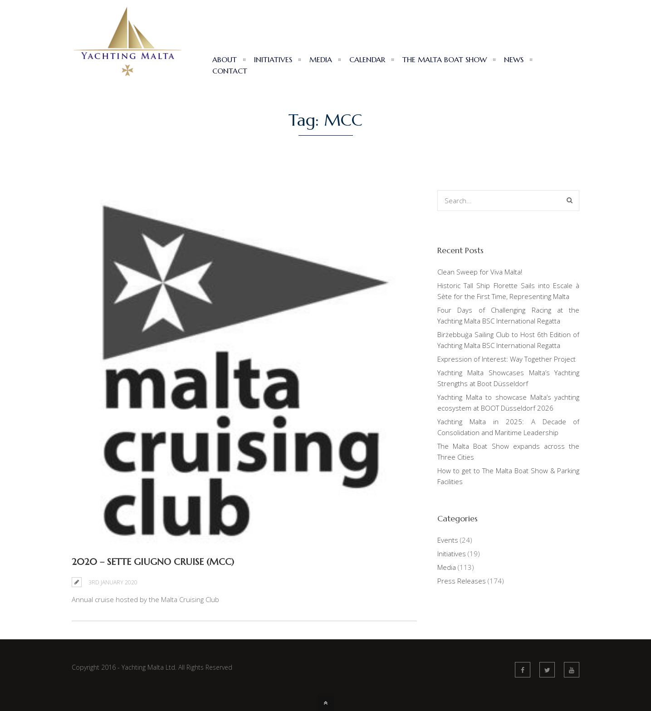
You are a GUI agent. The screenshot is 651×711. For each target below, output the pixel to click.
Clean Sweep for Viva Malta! (479, 271)
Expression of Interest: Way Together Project (506, 358)
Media (446, 567)
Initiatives (451, 553)
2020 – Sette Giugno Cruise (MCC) (153, 562)
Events (447, 539)
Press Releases (461, 580)
